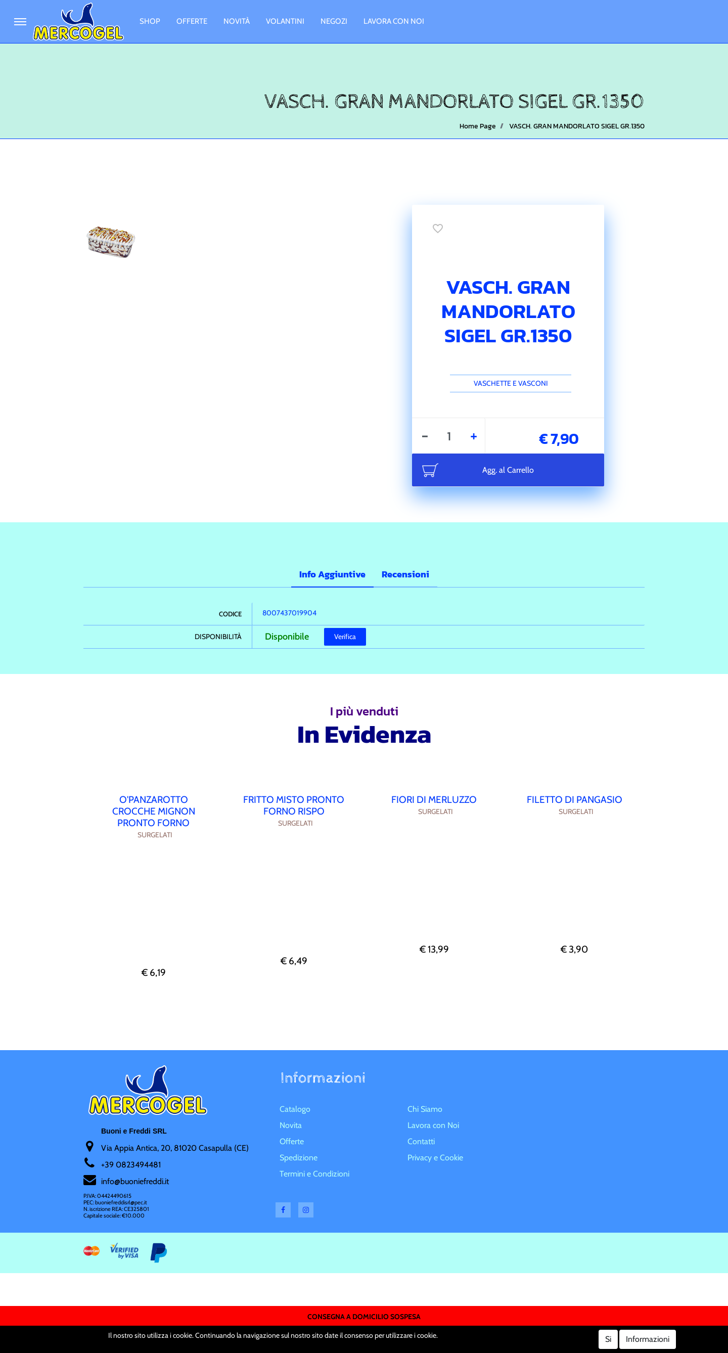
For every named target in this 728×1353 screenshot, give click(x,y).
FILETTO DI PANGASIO (574, 799)
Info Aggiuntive (332, 574)
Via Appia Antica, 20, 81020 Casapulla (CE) (175, 1148)
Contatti (421, 1141)
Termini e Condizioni (314, 1174)
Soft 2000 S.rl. (323, 1346)
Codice (230, 614)
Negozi (334, 21)
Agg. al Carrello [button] (508, 470)
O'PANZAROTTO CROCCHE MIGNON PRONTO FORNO (153, 811)
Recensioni (405, 574)
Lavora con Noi (393, 21)
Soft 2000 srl (378, 1346)
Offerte (191, 21)
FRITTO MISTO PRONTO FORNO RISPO (293, 805)
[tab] (332, 575)
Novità (236, 21)
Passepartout (382, 1334)
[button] (20, 22)
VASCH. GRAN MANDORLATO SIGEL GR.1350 (577, 126)
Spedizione (298, 1157)
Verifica (345, 636)
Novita (291, 1125)
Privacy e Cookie (435, 1157)
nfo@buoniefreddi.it (136, 1181)
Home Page (478, 126)
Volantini (285, 21)
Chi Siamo (424, 1109)
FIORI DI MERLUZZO (434, 799)
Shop (150, 21)
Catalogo (295, 1109)
